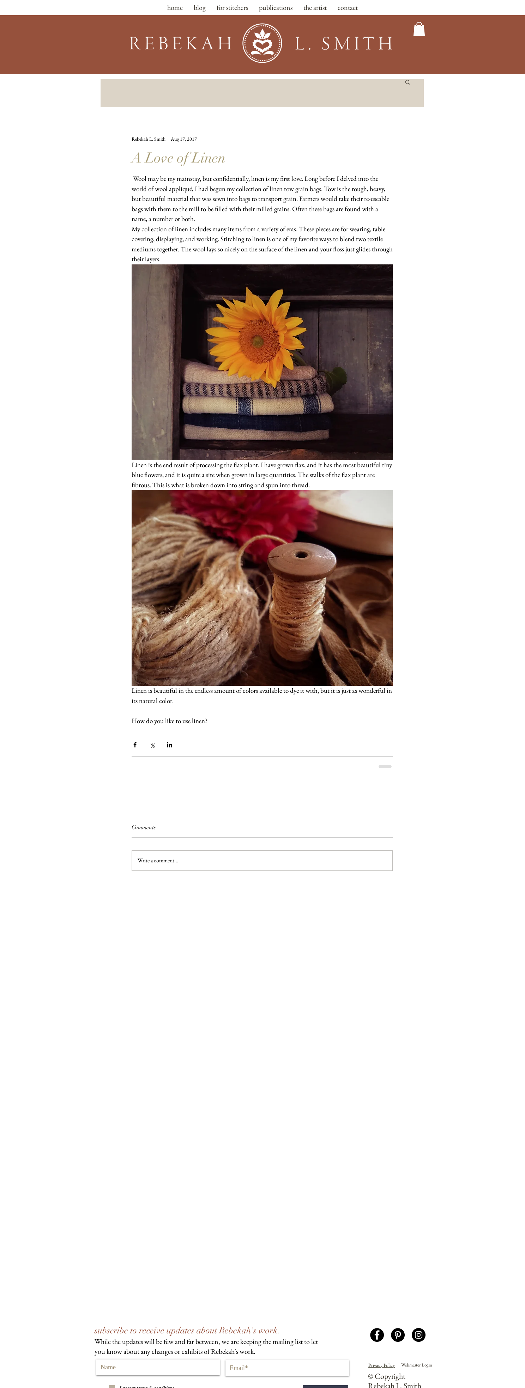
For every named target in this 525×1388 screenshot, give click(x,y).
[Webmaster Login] (416, 1365)
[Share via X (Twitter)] (152, 744)
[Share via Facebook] (135, 744)
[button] (419, 29)
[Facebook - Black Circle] (377, 1335)
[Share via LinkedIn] (169, 744)
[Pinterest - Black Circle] (398, 1335)
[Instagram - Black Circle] (419, 1335)
